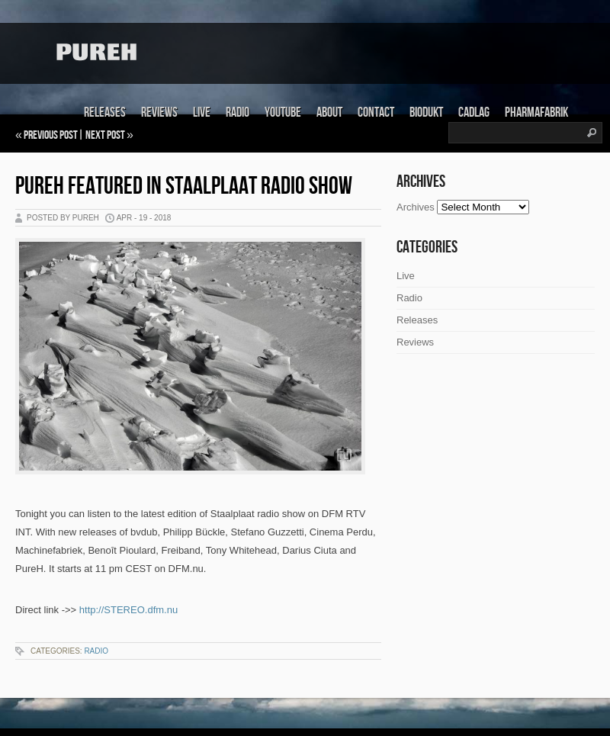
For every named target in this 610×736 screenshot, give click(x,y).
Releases (105, 112)
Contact (376, 112)
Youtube (283, 112)
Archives (415, 207)
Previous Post (51, 135)
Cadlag (474, 112)
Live (201, 112)
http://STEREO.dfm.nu (128, 609)
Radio (237, 112)
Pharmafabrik (536, 112)
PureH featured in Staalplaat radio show (183, 186)
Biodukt (426, 112)
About (329, 112)
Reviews (159, 112)
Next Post (105, 135)
